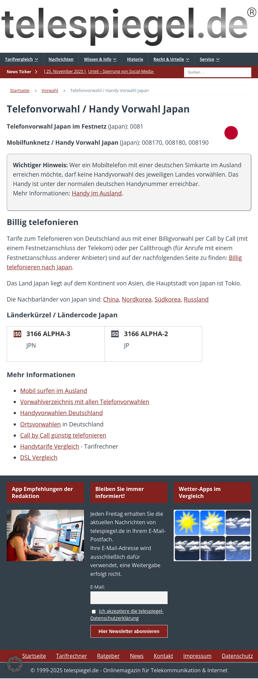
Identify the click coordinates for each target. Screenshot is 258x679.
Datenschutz (237, 656)
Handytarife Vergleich (49, 446)
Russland (196, 299)
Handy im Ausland (97, 193)
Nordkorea (137, 299)
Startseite (34, 656)
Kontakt (163, 656)
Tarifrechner (71, 656)
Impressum (197, 656)
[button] (15, 664)
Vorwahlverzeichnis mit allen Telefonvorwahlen (84, 402)
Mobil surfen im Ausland (53, 391)
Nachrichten (61, 59)
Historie (135, 59)
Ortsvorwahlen (40, 424)
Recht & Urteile (169, 59)
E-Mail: (97, 587)
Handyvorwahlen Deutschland (61, 413)
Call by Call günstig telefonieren (63, 435)
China (111, 299)
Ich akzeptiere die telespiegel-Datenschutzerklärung (127, 614)
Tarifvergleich (19, 59)
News (136, 656)
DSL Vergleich (38, 457)
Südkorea (168, 299)
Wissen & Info (97, 59)
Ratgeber (108, 656)
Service (207, 59)
